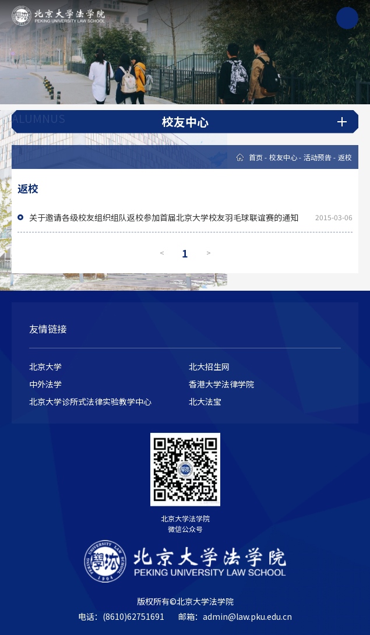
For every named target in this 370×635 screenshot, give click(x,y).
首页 (256, 157)
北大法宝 (205, 401)
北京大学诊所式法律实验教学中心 (90, 401)
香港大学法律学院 (221, 384)
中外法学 (45, 384)
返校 (345, 157)
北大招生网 (209, 366)
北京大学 (45, 366)
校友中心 (283, 157)
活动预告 (318, 157)
